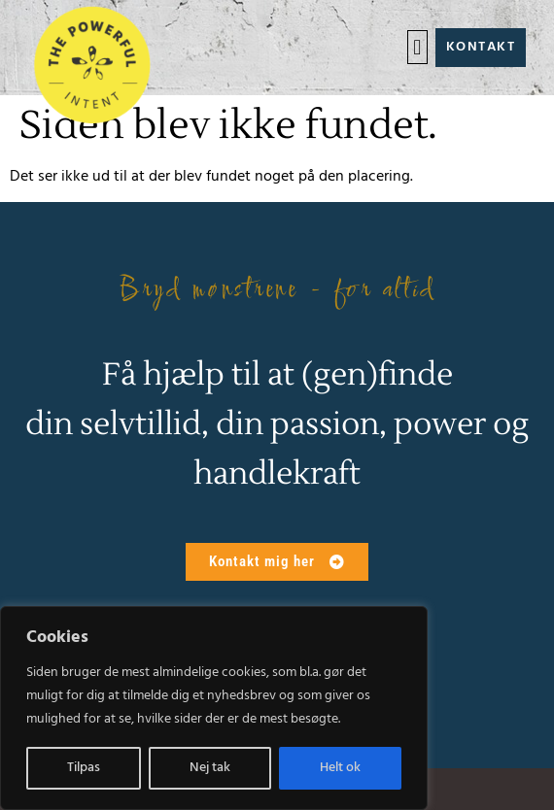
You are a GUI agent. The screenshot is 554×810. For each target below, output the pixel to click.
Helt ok (340, 768)
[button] (417, 47)
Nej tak (210, 768)
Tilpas (83, 768)
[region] (214, 708)
